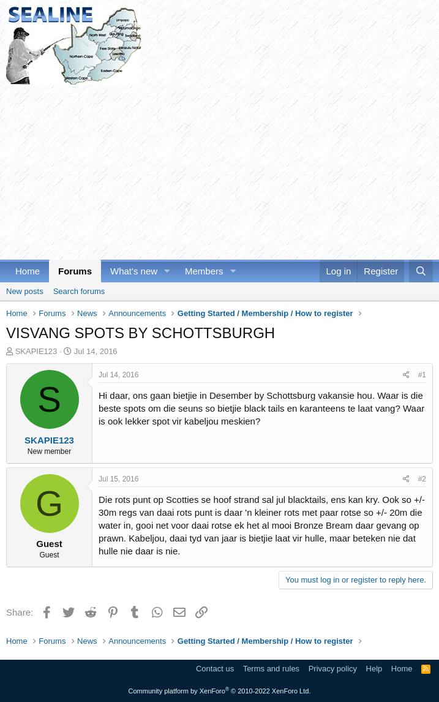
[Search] (421, 271)
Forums (75, 271)
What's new (133, 271)
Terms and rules (271, 668)
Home (27, 271)
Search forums (79, 291)
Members (204, 271)
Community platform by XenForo (220, 691)
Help (374, 668)
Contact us (215, 668)
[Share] (406, 375)
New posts (24, 291)
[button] (167, 271)
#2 (422, 479)
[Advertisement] (219, 170)
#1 (422, 375)
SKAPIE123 (36, 351)
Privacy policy (333, 668)
